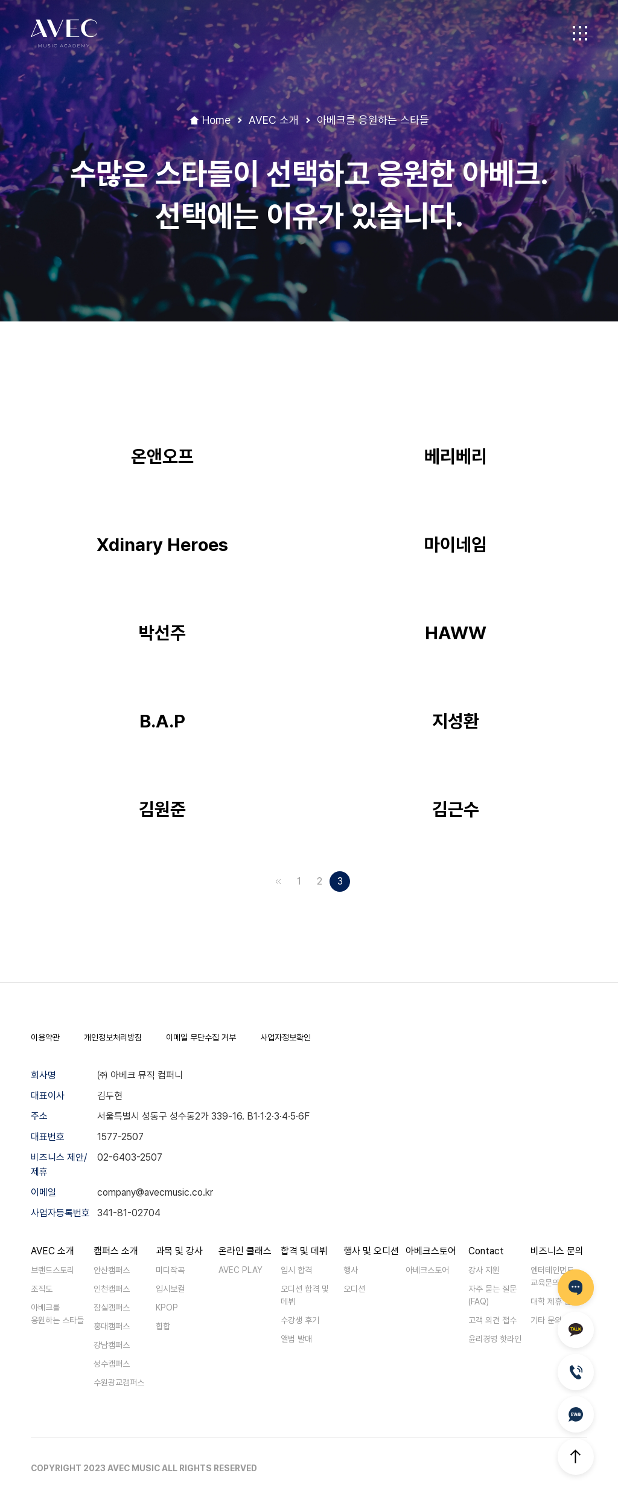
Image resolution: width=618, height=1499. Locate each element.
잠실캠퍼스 (112, 1307)
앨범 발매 (296, 1339)
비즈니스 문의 (557, 1251)
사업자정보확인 (285, 1037)
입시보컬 (170, 1289)
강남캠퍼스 (112, 1345)
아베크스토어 (431, 1251)
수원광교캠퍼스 (119, 1382)
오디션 (354, 1289)
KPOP (167, 1307)
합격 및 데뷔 (304, 1251)
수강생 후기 (300, 1320)
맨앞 (278, 881)
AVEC (64, 33)
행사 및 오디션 (371, 1251)
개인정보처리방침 (113, 1037)
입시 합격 (296, 1270)
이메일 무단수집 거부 (201, 1037)
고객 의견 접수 (492, 1320)
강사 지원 (484, 1270)
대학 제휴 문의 (554, 1301)
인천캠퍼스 (112, 1289)
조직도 (42, 1289)
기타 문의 (546, 1320)
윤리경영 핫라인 (494, 1339)
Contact (486, 1251)
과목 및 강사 (179, 1251)
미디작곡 (170, 1270)
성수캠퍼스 (112, 1363)
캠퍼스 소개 (116, 1251)
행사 (350, 1270)
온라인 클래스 (245, 1251)
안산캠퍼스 (112, 1270)
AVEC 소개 (52, 1251)
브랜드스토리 (52, 1270)
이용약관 (45, 1037)
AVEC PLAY (240, 1270)
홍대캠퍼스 (112, 1326)
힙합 (163, 1326)
